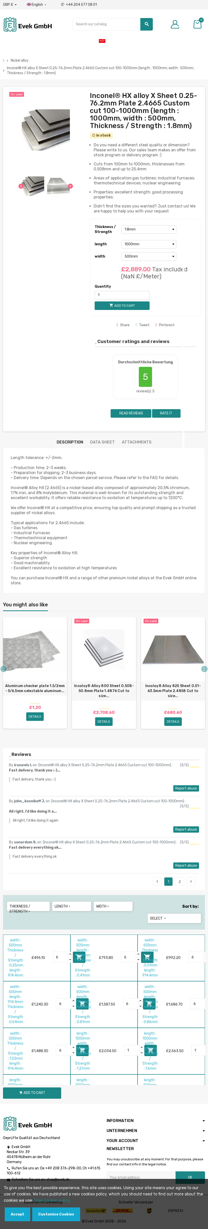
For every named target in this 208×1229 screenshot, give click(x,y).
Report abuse (186, 788)
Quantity (103, 286)
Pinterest (165, 325)
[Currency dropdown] (10, 4)
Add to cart (32, 1093)
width (100, 256)
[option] (34, 675)
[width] (148, 256)
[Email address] (141, 1177)
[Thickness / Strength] (148, 229)
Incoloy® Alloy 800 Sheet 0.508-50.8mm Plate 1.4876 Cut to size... (104, 691)
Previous (157, 881)
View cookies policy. (52, 1200)
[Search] (113, 24)
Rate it (166, 413)
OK (190, 1177)
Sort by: (190, 906)
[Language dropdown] (37, 4)
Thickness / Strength (105, 229)
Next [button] (204, 669)
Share (123, 325)
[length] (148, 244)
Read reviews (131, 413)
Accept (17, 1214)
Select (158, 918)
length (101, 244)
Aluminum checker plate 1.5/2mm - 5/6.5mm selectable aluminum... (35, 688)
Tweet (143, 325)
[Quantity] (122, 295)
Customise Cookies (56, 1214)
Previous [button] (3, 669)
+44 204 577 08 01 (79, 5)
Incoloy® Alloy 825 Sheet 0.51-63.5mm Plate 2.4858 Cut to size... (173, 691)
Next (191, 881)
